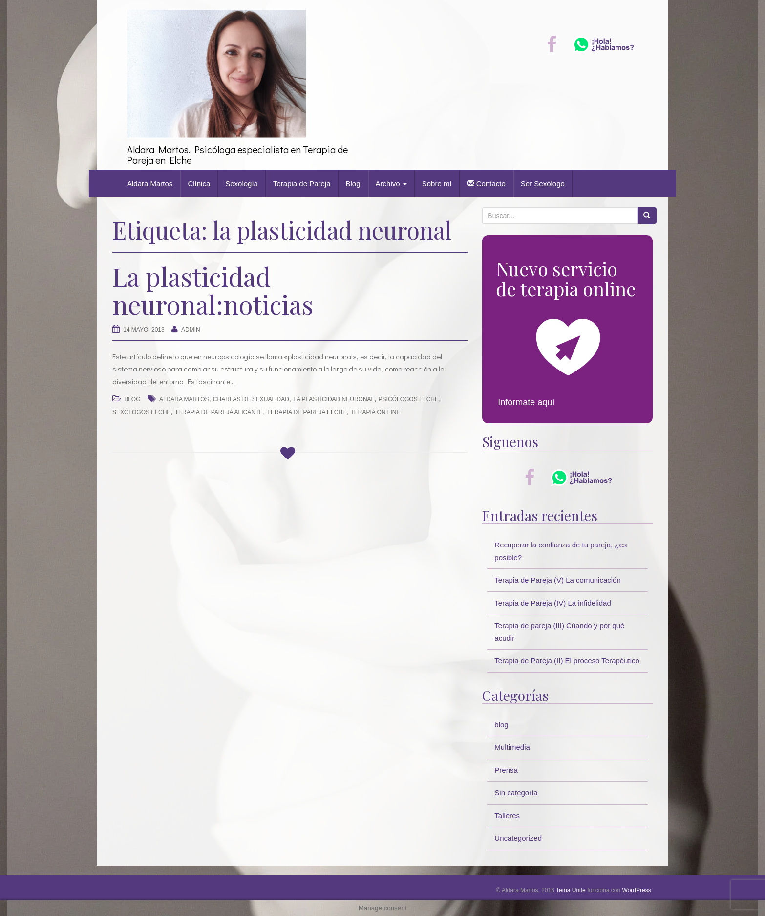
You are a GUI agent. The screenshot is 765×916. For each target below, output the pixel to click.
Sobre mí (437, 183)
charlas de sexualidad (251, 399)
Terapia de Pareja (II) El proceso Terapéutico (566, 660)
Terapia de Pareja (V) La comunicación (557, 580)
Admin (190, 330)
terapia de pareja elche (307, 412)
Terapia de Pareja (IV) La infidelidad (552, 603)
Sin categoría (515, 792)
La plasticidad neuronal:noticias (212, 290)
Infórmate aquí (526, 402)
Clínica (199, 183)
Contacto (486, 183)
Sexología (241, 183)
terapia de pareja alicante (219, 412)
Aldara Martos (149, 183)
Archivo (391, 183)
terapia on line (375, 412)
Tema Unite (571, 890)
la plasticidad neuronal (333, 399)
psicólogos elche (409, 399)
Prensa (506, 770)
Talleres (507, 815)
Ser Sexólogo (543, 183)
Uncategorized (518, 838)
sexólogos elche (141, 412)
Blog (353, 183)
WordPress (636, 890)
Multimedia (512, 747)
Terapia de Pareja (302, 183)
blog (132, 399)
